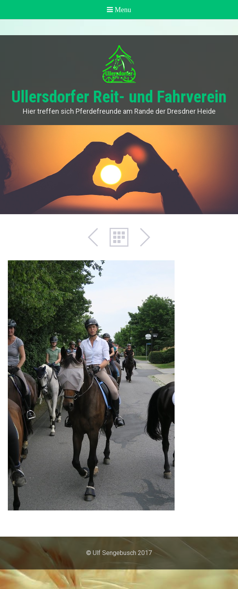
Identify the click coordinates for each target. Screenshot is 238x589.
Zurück (97, 237)
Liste (119, 237)
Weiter (141, 237)
